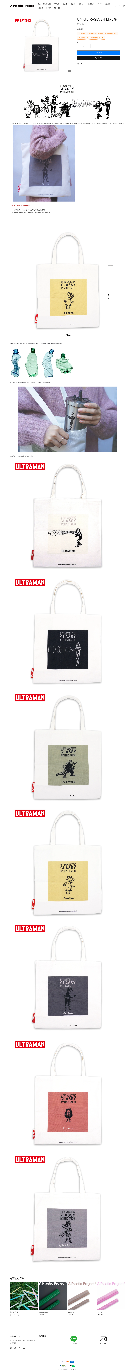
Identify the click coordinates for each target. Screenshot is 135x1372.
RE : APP (100, 4)
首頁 (39, 4)
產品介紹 (81, 4)
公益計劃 (107, 4)
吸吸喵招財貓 (47, 4)
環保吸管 (56, 4)
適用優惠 (80, 29)
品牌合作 (91, 4)
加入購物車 (99, 58)
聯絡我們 (48, 8)
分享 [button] (80, 64)
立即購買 (99, 52)
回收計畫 (40, 8)
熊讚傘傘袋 (57, 8)
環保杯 (65, 4)
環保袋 (73, 4)
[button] (116, 6)
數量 (78, 42)
